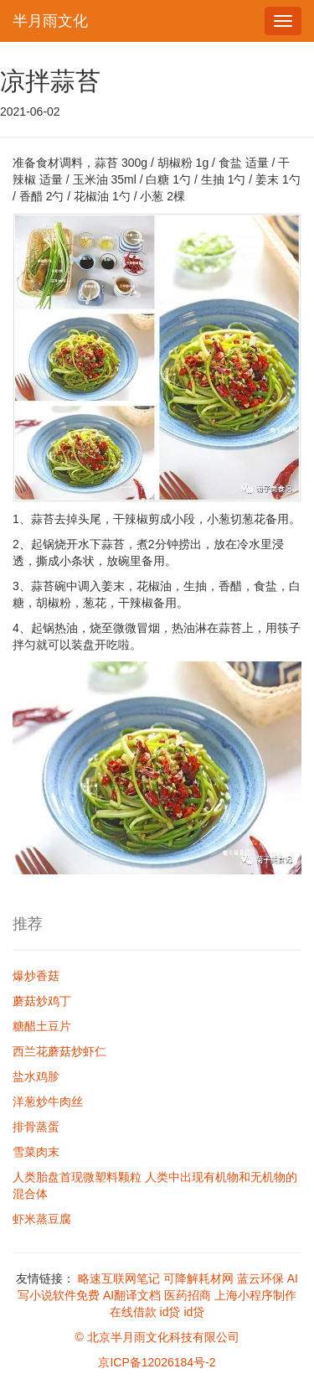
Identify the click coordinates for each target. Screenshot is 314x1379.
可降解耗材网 (198, 1278)
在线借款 (133, 1312)
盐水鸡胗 (36, 1076)
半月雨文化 (50, 21)
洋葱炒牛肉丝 (48, 1101)
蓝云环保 (260, 1278)
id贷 (170, 1312)
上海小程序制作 (255, 1295)
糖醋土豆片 (42, 1026)
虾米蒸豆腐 (42, 1219)
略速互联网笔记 (119, 1278)
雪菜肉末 (36, 1152)
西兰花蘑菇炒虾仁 (59, 1051)
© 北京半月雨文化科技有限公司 (157, 1337)
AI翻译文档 (132, 1295)
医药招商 (187, 1295)
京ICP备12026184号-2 (156, 1362)
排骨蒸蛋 (36, 1126)
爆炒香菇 (36, 975)
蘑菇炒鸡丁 (42, 1001)
